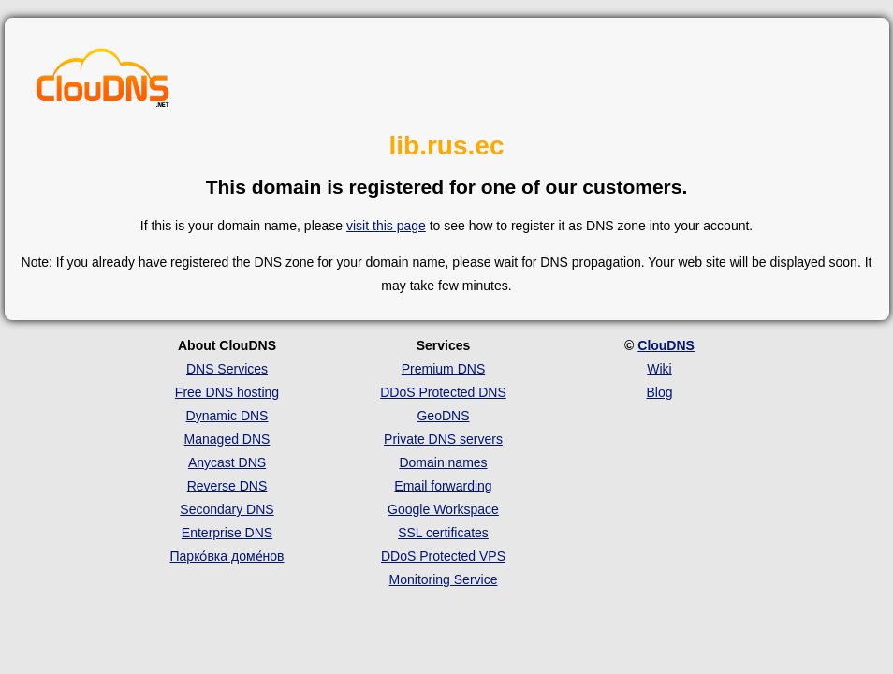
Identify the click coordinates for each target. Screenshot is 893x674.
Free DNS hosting (227, 392)
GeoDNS (443, 415)
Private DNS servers (443, 439)
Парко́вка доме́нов (227, 556)
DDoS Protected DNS (443, 392)
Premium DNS (443, 368)
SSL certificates (443, 532)
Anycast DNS (227, 462)
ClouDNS (666, 345)
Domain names (443, 462)
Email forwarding (442, 485)
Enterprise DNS (227, 532)
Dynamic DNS (227, 415)
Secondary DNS (226, 509)
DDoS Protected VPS (443, 556)
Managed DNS (227, 439)
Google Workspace (443, 509)
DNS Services (227, 368)
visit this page (386, 225)
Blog (659, 392)
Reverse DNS (227, 485)
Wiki (659, 368)
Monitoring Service (443, 579)
